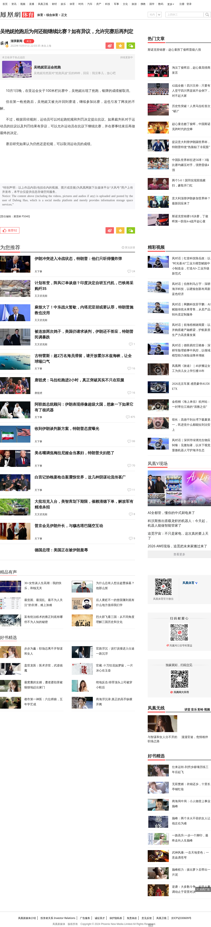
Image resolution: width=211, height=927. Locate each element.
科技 (107, 4)
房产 (98, 4)
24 (133, 271)
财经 (54, 4)
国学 (151, 4)
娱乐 (63, 4)
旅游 (134, 4)
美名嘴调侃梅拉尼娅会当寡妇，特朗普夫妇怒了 (74, 452)
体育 (72, 4)
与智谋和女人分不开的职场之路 (162, 739)
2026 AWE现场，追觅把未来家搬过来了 (177, 546)
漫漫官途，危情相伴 (194, 737)
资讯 (13, 4)
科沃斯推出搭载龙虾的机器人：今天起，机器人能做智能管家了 (178, 523)
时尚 (81, 4)
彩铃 (200, 709)
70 (133, 465)
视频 (22, 4)
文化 (125, 4)
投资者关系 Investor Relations (58, 918)
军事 (116, 4)
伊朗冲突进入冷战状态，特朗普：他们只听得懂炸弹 (78, 258)
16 (133, 368)
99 (133, 441)
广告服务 (85, 918)
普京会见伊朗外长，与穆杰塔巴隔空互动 (69, 525)
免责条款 (132, 918)
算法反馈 (130, 247)
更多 (169, 4)
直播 (31, 4)
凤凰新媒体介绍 (27, 918)
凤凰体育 (188, 582)
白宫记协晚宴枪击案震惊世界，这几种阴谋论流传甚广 (80, 477)
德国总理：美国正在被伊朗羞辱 (61, 549)
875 (133, 417)
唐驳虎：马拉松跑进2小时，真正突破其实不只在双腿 (79, 379)
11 (133, 490)
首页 (5, 4)
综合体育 (52, 15)
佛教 (143, 4)
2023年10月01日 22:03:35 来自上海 (31, 46)
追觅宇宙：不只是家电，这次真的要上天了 (178, 535)
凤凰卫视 (43, 4)
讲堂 (187, 709)
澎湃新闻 (16, 41)
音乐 (194, 709)
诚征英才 (100, 918)
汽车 (89, 4)
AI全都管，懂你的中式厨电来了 (171, 512)
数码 (160, 4)
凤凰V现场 (158, 463)
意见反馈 (147, 918)
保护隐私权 (116, 918)
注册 (181, 4)
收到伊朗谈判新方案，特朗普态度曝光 (67, 428)
